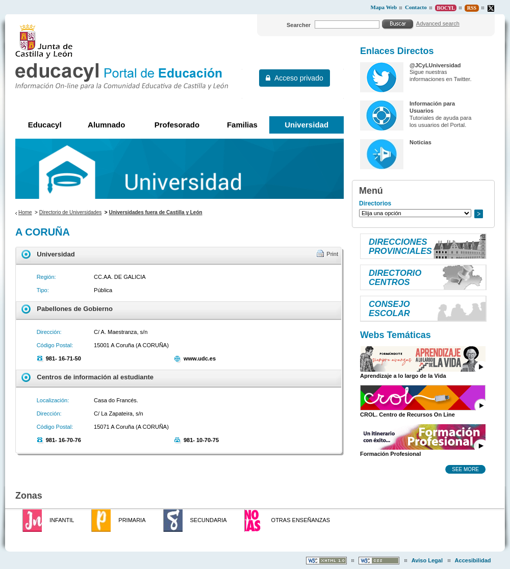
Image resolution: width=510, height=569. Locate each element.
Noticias (420, 142)
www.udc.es (200, 358)
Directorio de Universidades (70, 212)
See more (465, 469)
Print (332, 254)
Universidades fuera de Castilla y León (155, 212)
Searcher (299, 25)
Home (25, 212)
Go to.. (478, 214)
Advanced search (438, 23)
